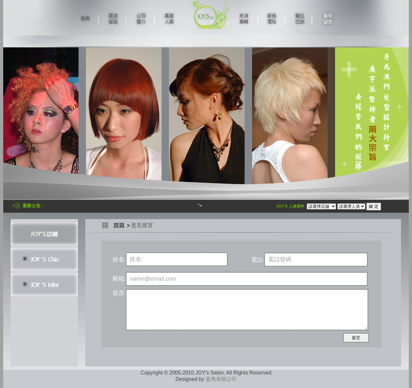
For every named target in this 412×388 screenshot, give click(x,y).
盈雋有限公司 (221, 379)
